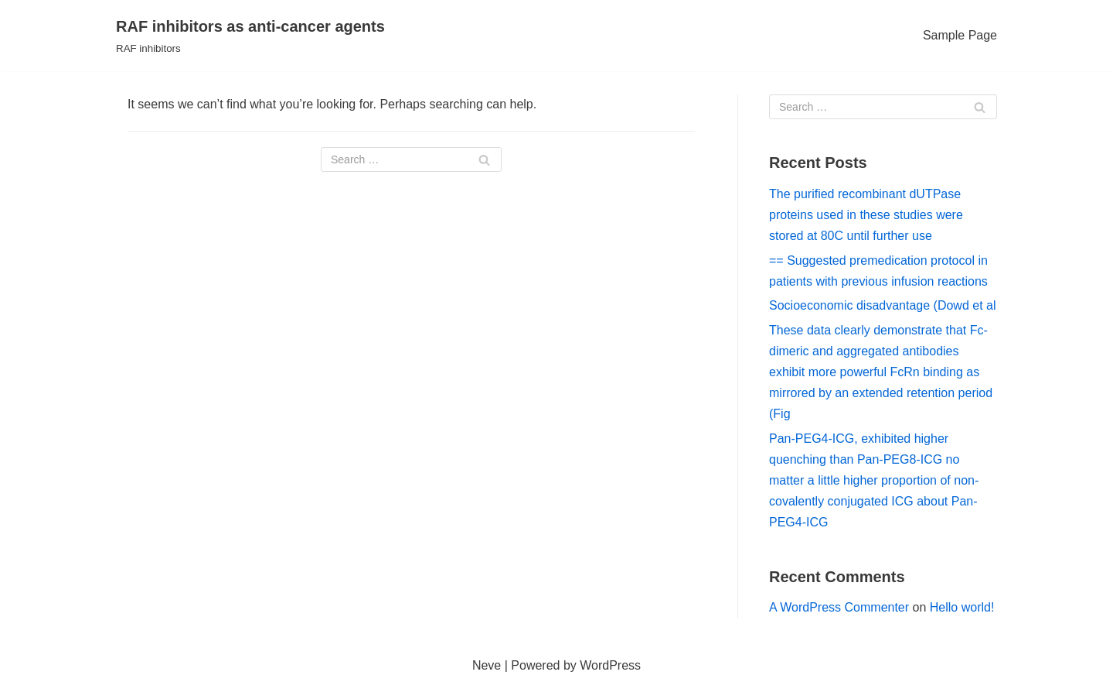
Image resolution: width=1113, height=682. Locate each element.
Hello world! (962, 607)
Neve (486, 665)
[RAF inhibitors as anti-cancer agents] (250, 35)
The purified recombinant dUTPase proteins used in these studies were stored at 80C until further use (866, 214)
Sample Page (960, 35)
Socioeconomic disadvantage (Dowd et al (882, 305)
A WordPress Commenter (839, 607)
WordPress (610, 665)
